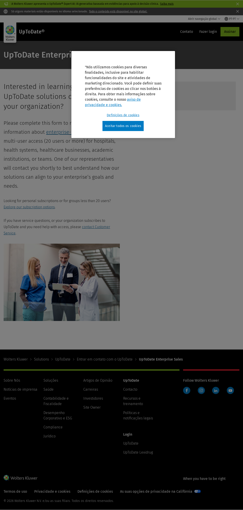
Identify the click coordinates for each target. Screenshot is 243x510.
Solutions (41, 359)
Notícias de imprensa (20, 389)
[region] (123, 94)
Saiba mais (167, 3)
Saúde (48, 389)
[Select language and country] (232, 18)
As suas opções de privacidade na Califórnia (156, 491)
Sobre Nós (12, 380)
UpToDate (62, 359)
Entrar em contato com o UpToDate (105, 359)
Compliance (53, 427)
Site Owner (92, 407)
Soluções (50, 380)
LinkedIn (215, 390)
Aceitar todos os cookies (123, 126)
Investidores (93, 398)
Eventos (10, 398)
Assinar (230, 31)
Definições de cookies (95, 491)
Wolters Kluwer (16, 359)
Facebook (186, 390)
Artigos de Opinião (97, 380)
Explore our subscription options (29, 207)
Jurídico (49, 436)
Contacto (130, 389)
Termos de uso (15, 491)
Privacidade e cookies (52, 491)
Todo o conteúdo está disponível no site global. (118, 11)
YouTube (230, 390)
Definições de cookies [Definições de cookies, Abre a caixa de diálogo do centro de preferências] (123, 115)
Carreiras (90, 389)
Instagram (201, 390)
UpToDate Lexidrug (138, 452)
